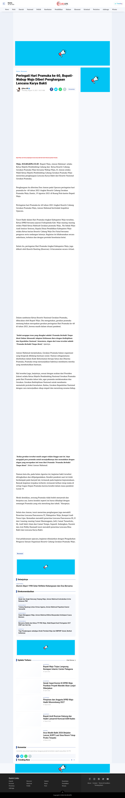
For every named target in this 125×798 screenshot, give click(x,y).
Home (18, 71)
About (89, 783)
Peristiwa (96, 9)
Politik (38, 9)
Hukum (68, 9)
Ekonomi (77, 9)
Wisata (114, 9)
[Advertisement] (62, 27)
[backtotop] (62, 793)
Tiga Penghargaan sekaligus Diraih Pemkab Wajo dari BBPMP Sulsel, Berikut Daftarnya (45, 632)
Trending (119, 3)
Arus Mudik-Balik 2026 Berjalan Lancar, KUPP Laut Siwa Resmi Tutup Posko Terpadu (59, 735)
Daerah (21, 9)
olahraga (106, 9)
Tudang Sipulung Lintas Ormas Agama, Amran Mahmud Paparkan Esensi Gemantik (43, 608)
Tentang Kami (99, 785)
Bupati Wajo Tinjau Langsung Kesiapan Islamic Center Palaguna (58, 667)
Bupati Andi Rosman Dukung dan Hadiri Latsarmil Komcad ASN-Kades (59, 717)
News (7, 9)
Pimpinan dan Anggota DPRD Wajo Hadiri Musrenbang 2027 (58, 701)
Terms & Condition (104, 783)
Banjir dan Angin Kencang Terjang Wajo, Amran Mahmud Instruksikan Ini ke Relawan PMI (44, 600)
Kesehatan (48, 9)
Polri (13, 9)
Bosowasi (20, 553)
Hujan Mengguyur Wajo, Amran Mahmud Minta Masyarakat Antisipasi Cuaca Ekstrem (45, 616)
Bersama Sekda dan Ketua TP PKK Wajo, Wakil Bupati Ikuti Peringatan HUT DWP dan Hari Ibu (44, 624)
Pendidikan (59, 9)
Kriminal (87, 9)
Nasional (30, 9)
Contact (95, 783)
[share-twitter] (56, 89)
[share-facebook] (51, 89)
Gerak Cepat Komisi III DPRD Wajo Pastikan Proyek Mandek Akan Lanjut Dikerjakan (59, 685)
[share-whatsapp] (60, 89)
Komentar (71, 89)
